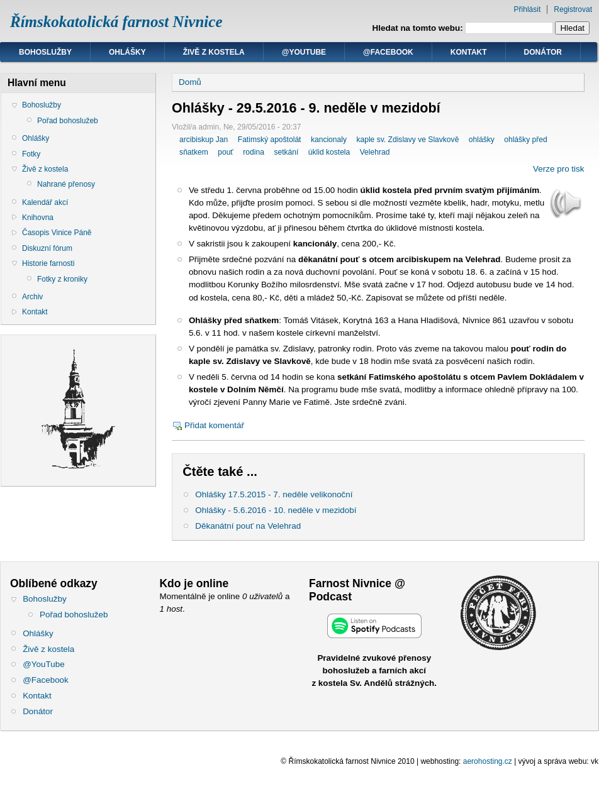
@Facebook (388, 52)
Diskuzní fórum (47, 248)
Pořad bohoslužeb (67, 120)
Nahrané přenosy (66, 184)
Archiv (32, 296)
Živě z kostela (214, 52)
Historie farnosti (48, 263)
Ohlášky (127, 52)
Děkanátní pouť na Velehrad (248, 526)
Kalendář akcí (45, 202)
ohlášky (482, 139)
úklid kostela (329, 152)
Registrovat (573, 9)
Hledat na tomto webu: (419, 28)
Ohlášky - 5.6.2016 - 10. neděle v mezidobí (275, 510)
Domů (190, 82)
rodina (253, 152)
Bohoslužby (45, 52)
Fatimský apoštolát (269, 139)
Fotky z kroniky (62, 279)
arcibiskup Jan (203, 139)
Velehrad (375, 152)
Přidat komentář (214, 425)
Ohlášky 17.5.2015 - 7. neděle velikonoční (273, 494)
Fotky (31, 154)
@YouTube (304, 52)
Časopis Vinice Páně (57, 232)
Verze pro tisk (558, 169)
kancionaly (329, 139)
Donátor (543, 52)
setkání (286, 152)
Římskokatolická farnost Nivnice (116, 21)
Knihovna (37, 217)
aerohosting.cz (487, 761)
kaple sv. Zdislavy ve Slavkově (407, 139)
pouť (225, 152)
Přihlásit (527, 9)
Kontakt (469, 52)
